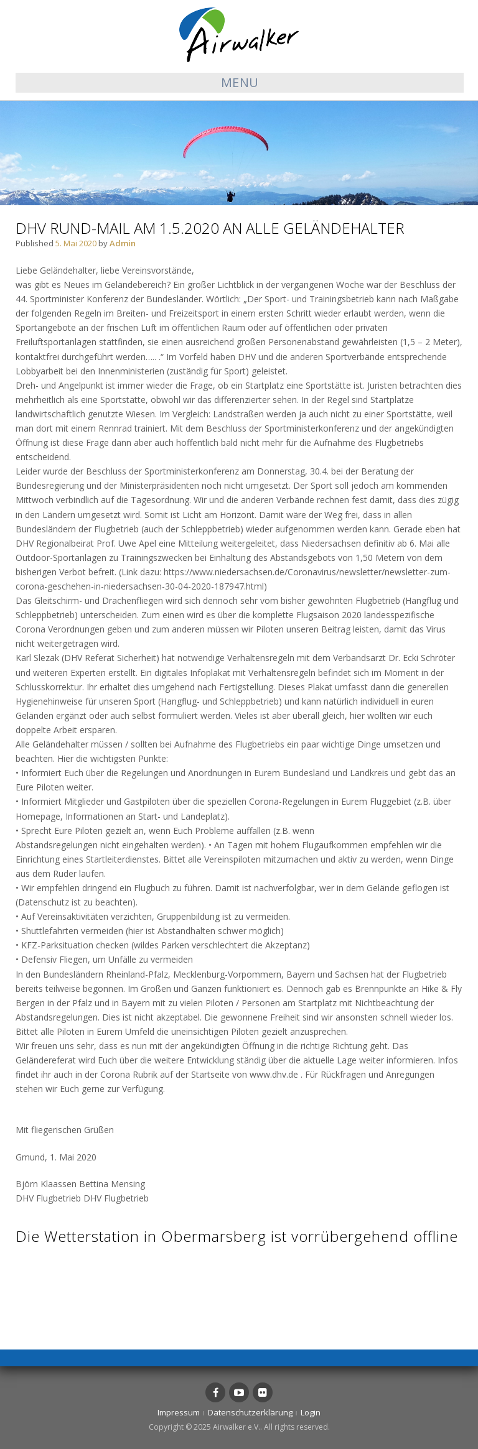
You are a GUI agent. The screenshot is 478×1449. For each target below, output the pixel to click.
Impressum (178, 1412)
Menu (240, 82)
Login (311, 1412)
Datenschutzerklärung (250, 1412)
